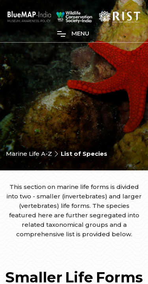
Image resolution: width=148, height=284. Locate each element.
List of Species (84, 153)
